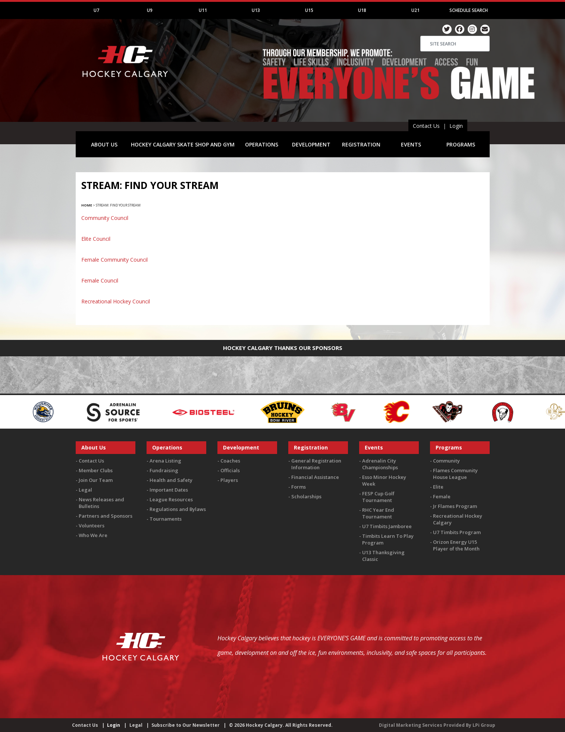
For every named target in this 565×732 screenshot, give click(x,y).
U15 (309, 10)
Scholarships (306, 496)
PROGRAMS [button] (460, 144)
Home (86, 205)
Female (442, 496)
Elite (438, 486)
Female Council (99, 280)
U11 (203, 10)
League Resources (171, 499)
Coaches (230, 460)
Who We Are (93, 535)
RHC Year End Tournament (378, 513)
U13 (256, 10)
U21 (415, 10)
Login (456, 125)
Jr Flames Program (455, 506)
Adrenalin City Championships (380, 464)
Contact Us (426, 125)
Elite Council (95, 238)
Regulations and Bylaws (178, 509)
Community (446, 460)
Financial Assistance (315, 477)
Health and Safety (171, 480)
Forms (298, 486)
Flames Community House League (455, 473)
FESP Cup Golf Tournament (378, 497)
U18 (362, 10)
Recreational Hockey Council (115, 301)
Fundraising (164, 470)
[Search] (455, 43)
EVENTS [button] (411, 144)
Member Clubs (96, 470)
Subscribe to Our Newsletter (185, 725)
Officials (230, 470)
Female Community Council (114, 259)
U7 (96, 10)
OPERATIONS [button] (261, 144)
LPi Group (484, 725)
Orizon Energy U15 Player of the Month (456, 545)
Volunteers (91, 525)
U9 (150, 10)
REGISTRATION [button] (361, 144)
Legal (85, 489)
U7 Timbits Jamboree (387, 526)
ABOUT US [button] (104, 144)
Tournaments (166, 518)
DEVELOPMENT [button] (311, 144)
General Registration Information (316, 464)
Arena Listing (165, 460)
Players (229, 480)
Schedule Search (468, 10)
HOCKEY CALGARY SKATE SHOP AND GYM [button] (183, 144)
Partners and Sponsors (105, 515)
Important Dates (169, 489)
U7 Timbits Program (457, 532)
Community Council (104, 217)
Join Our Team (96, 480)
